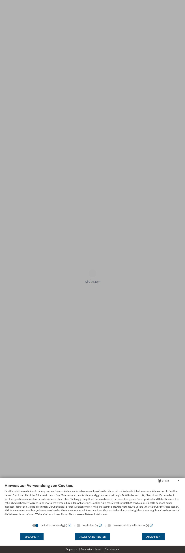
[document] (92, 502)
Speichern (32, 536)
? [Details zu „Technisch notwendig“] (69, 525)
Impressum (72, 549)
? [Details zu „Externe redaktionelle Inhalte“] (151, 525)
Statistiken (88, 525)
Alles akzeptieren (92, 536)
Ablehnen (153, 536)
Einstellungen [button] (111, 549)
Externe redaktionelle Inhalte (129, 525)
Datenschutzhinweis (91, 549)
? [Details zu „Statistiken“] (100, 525)
